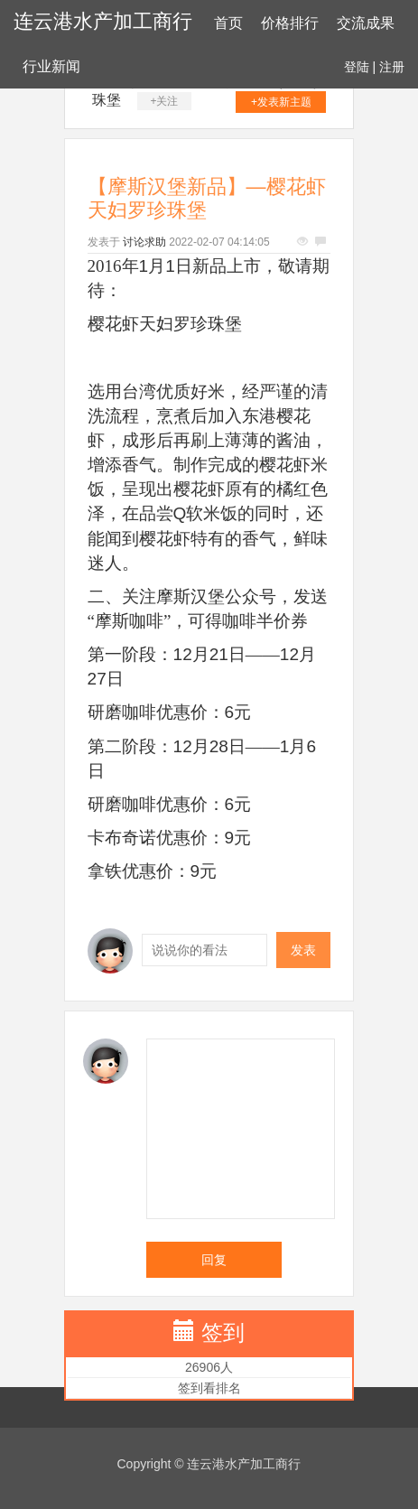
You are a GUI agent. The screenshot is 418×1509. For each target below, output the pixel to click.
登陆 (356, 67)
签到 (223, 1332)
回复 (214, 1260)
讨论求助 (144, 242)
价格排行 (290, 23)
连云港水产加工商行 (103, 21)
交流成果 (366, 23)
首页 (228, 23)
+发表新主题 (281, 102)
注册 (391, 67)
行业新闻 (51, 66)
